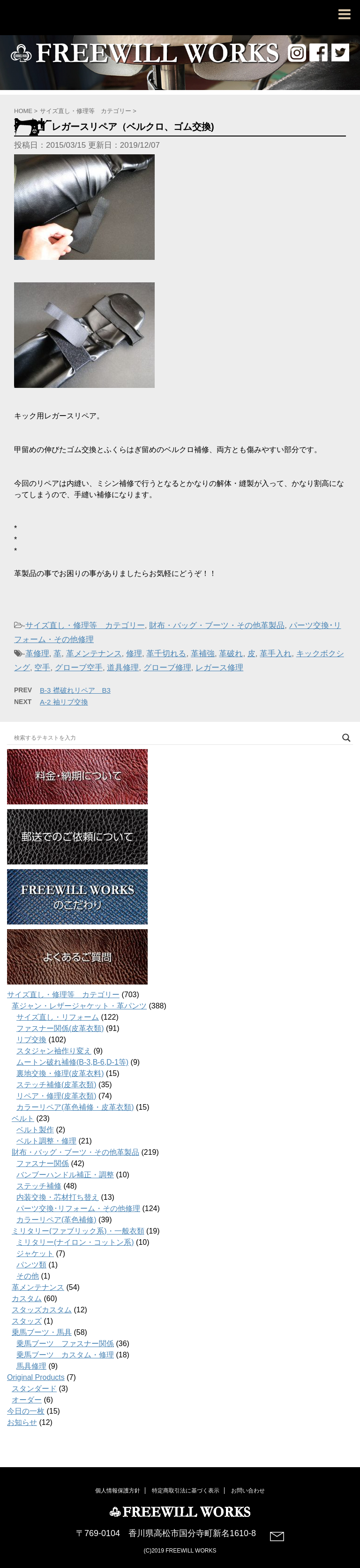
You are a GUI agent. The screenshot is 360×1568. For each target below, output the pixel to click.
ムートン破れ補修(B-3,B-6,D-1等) (72, 1062)
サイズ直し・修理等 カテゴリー (85, 625)
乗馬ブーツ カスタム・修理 (65, 1355)
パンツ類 (31, 1265)
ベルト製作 (35, 1130)
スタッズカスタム (42, 1310)
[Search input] (176, 737)
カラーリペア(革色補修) (56, 1220)
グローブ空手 (79, 667)
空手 (42, 667)
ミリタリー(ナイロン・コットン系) (75, 1242)
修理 (134, 653)
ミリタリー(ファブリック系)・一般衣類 (78, 1231)
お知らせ (22, 1422)
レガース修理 (219, 667)
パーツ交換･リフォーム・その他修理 (78, 1208)
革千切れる (166, 653)
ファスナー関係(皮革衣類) (60, 1028)
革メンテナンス (94, 653)
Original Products (36, 1377)
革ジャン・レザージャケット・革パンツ (79, 1006)
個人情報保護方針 (117, 1489)
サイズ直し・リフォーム (57, 1017)
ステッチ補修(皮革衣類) (56, 1085)
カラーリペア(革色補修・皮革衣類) (75, 1107)
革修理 (37, 653)
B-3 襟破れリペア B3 (75, 690)
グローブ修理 (167, 667)
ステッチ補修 (38, 1186)
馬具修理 (31, 1366)
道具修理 (123, 667)
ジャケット (35, 1253)
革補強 (203, 653)
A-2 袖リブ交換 (64, 702)
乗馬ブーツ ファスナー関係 (65, 1344)
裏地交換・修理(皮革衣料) (60, 1073)
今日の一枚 (26, 1411)
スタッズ (27, 1321)
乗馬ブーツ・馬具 (42, 1332)
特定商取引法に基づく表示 (185, 1489)
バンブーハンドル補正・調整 (65, 1175)
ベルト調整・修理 (46, 1141)
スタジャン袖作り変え (53, 1051)
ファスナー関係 (42, 1163)
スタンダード (34, 1389)
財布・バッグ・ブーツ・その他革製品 (217, 625)
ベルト (23, 1118)
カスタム (27, 1299)
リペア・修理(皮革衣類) (56, 1096)
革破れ (231, 653)
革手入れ (276, 653)
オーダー (27, 1400)
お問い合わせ (248, 1489)
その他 (27, 1276)
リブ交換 (31, 1040)
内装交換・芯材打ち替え (57, 1197)
